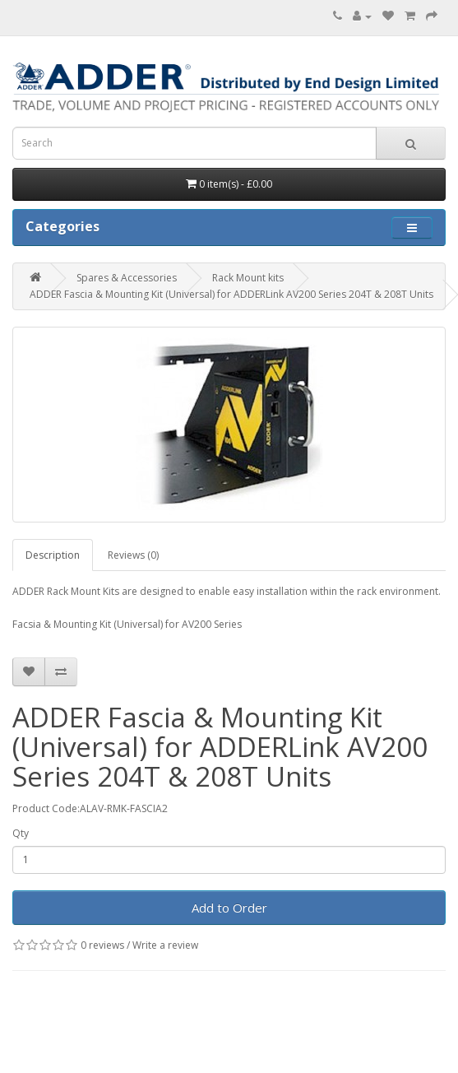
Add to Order (229, 907)
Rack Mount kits (248, 278)
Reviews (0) (133, 555)
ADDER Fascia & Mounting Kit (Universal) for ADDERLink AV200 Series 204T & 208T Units (231, 294)
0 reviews (102, 945)
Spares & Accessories (126, 278)
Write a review (165, 945)
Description (52, 555)
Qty (20, 833)
